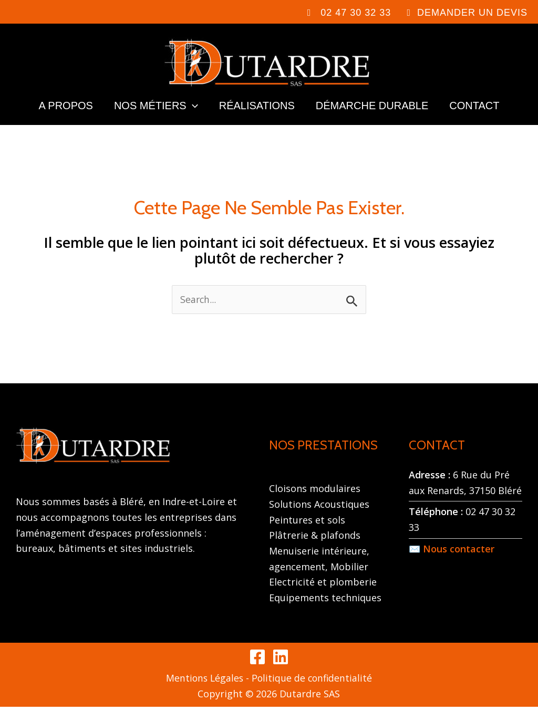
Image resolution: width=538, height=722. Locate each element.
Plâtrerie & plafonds (314, 550)
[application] (192, 116)
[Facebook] (257, 672)
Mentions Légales (203, 693)
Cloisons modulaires (314, 503)
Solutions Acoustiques (319, 519)
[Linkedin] (280, 672)
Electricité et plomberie (323, 597)
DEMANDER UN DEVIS (472, 12)
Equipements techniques (325, 612)
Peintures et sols (307, 534)
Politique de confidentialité (313, 693)
